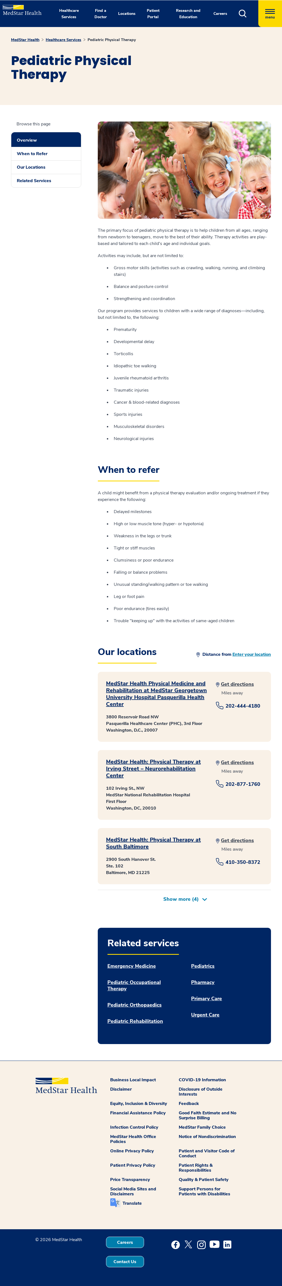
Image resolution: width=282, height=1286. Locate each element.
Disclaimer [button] (121, 1089)
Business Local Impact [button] (133, 1080)
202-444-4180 (243, 706)
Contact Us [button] (124, 1262)
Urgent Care (205, 1015)
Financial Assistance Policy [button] (138, 1113)
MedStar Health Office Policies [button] (133, 1139)
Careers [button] (220, 13)
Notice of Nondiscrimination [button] (207, 1137)
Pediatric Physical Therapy (112, 39)
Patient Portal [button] (153, 14)
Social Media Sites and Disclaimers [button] (133, 1191)
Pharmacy (203, 982)
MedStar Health (25, 39)
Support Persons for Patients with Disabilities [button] (204, 1191)
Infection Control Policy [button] (134, 1127)
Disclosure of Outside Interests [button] (201, 1091)
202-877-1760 (243, 784)
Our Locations (31, 167)
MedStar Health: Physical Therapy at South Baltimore (153, 843)
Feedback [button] (189, 1104)
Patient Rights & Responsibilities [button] (196, 1167)
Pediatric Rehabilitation (135, 1021)
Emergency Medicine (131, 966)
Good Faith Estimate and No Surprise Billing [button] (207, 1115)
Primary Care (206, 999)
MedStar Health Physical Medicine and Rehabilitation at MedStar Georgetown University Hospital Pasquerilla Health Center (156, 694)
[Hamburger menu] (270, 13)
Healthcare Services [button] (69, 14)
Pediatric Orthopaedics (134, 1005)
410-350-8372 (243, 862)
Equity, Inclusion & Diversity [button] (138, 1104)
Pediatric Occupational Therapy (134, 985)
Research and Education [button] (188, 14)
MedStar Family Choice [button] (202, 1127)
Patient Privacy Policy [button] (132, 1165)
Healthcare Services (63, 39)
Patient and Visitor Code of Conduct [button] (207, 1153)
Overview (27, 140)
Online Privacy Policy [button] (132, 1151)
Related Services (34, 181)
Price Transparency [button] (130, 1180)
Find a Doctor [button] (100, 14)
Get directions (237, 684)
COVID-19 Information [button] (202, 1080)
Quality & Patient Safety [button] (204, 1180)
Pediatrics (203, 966)
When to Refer (32, 154)
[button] (248, 14)
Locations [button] (126, 13)
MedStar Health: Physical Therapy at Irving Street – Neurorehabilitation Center (153, 768)
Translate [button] (132, 1203)
